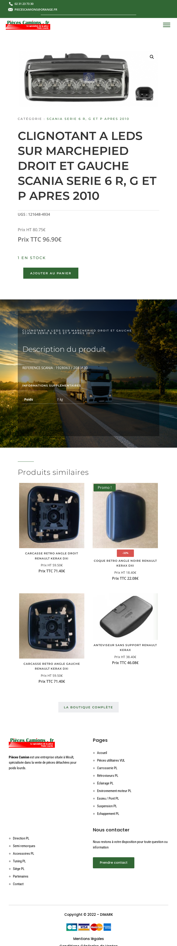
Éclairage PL (105, 783)
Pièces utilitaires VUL (111, 760)
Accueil (102, 753)
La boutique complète (88, 707)
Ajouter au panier (50, 273)
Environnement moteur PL (114, 791)
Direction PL (21, 838)
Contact (18, 884)
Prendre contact (113, 862)
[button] (152, 57)
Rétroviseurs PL (107, 776)
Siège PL (18, 869)
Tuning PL (19, 861)
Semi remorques (24, 846)
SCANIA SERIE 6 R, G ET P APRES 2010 (88, 119)
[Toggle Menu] (166, 25)
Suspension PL (107, 806)
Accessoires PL (23, 853)
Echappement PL (108, 814)
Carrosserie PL (107, 768)
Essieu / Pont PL (108, 798)
